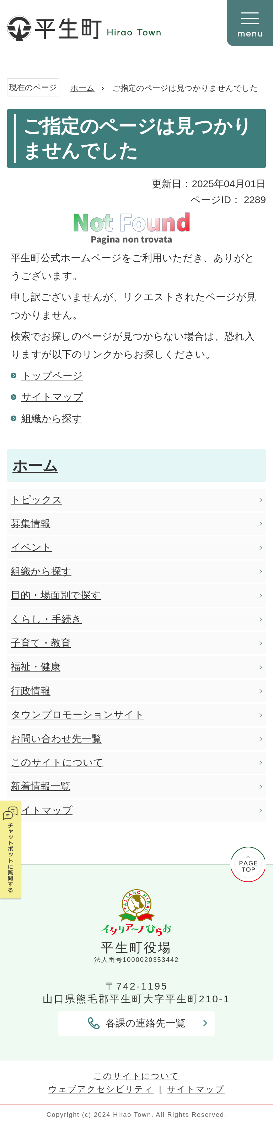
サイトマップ (52, 396)
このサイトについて (136, 1076)
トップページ (52, 375)
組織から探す (51, 418)
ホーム (82, 88)
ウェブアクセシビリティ (101, 1089)
